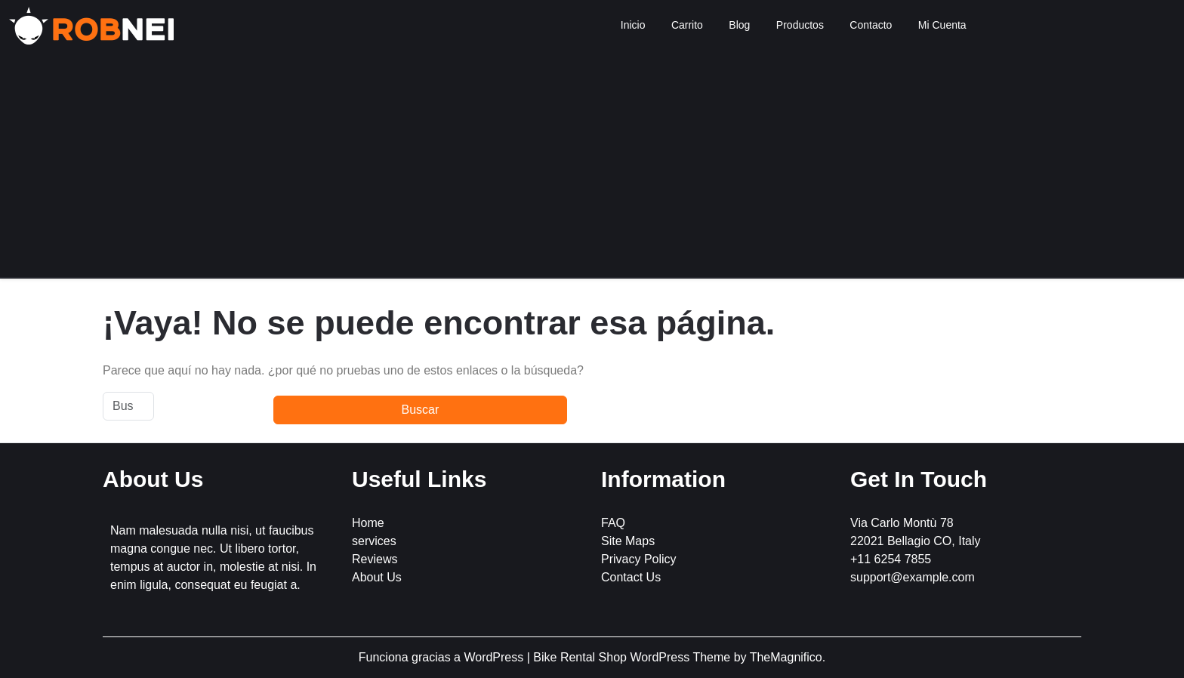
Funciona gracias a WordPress (443, 657)
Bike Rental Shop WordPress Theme (633, 657)
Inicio (633, 25)
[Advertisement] (592, 164)
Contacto (870, 25)
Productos (800, 25)
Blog (739, 25)
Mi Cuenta (942, 25)
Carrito (687, 25)
